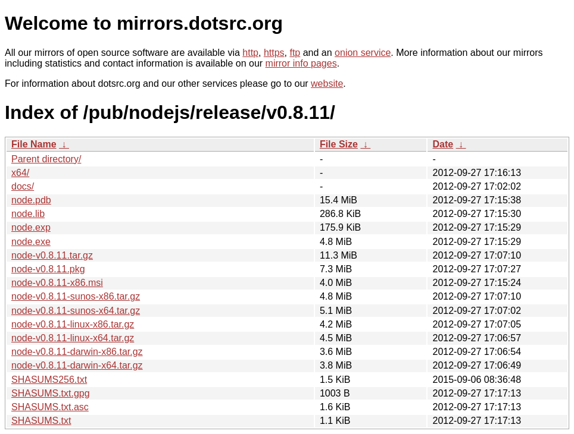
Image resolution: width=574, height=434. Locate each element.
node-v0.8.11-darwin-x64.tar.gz (77, 365)
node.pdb (31, 200)
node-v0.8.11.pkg (48, 269)
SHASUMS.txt (41, 421)
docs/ (22, 186)
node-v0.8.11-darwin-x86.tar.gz (77, 352)
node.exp (31, 227)
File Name (34, 144)
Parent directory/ (46, 159)
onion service (363, 53)
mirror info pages (301, 63)
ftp (294, 53)
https (274, 53)
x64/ (20, 173)
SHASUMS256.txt (49, 380)
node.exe (31, 242)
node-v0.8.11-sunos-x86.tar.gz (75, 296)
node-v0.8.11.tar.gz (52, 255)
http (250, 53)
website (327, 83)
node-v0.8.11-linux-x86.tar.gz (72, 324)
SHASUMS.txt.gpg (50, 393)
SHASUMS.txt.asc (50, 407)
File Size (339, 144)
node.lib (28, 214)
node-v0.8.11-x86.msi (57, 283)
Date (442, 144)
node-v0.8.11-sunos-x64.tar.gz (75, 311)
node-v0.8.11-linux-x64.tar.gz (72, 338)
